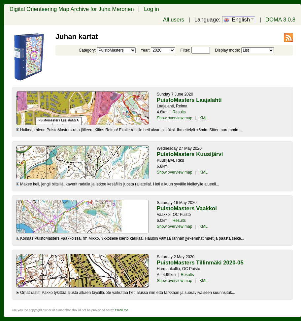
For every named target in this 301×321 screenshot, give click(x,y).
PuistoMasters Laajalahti (189, 100)
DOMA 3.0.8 (280, 20)
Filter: (185, 50)
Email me (121, 310)
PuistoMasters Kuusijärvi (190, 154)
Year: (145, 50)
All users (173, 20)
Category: (87, 50)
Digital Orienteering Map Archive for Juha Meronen (72, 9)
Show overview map (174, 118)
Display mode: (227, 50)
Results (179, 112)
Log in (151, 9)
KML (203, 118)
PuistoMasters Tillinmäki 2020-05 (200, 263)
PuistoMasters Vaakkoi (187, 208)
